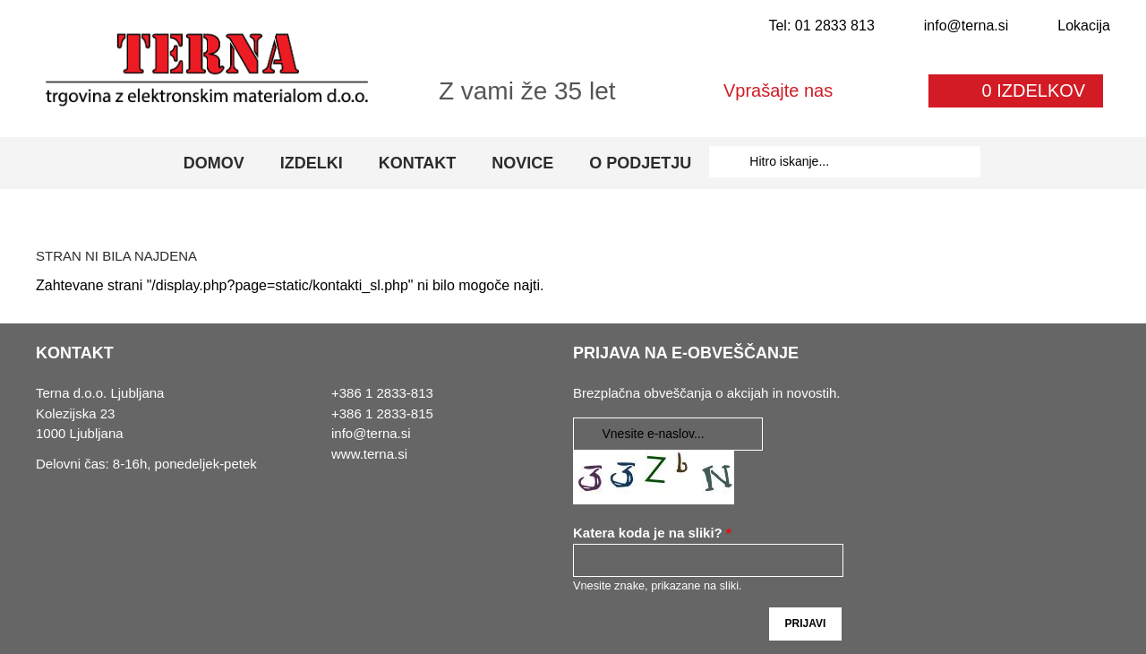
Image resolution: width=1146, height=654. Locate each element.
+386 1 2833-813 (382, 392)
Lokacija (1083, 25)
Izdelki (311, 163)
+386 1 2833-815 (382, 413)
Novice (522, 163)
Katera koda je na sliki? (652, 532)
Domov (214, 163)
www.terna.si (369, 453)
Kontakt (418, 163)
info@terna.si (966, 25)
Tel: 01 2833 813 (821, 25)
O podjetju (640, 163)
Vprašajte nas (778, 90)
